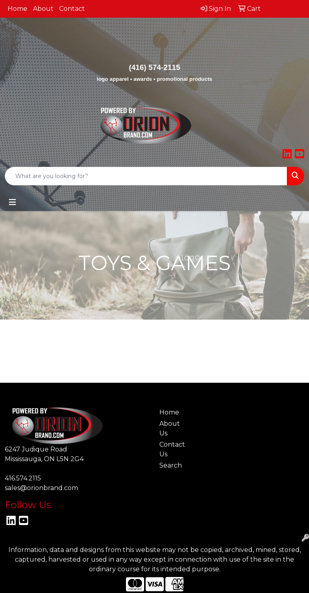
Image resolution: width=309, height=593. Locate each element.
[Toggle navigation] (12, 202)
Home (17, 8)
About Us (169, 428)
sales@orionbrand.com (41, 488)
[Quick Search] (146, 176)
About (43, 8)
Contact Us (172, 449)
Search (170, 465)
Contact (72, 8)
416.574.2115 (23, 478)
